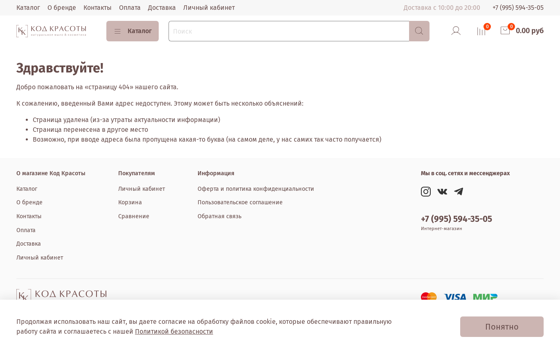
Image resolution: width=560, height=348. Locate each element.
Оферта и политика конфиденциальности (256, 188)
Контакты (97, 7)
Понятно (502, 327)
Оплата (130, 7)
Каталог (28, 7)
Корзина (130, 202)
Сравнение (133, 216)
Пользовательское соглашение (240, 202)
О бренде (61, 7)
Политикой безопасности (174, 331)
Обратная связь (219, 216)
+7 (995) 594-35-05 (518, 7)
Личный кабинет (209, 7)
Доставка (162, 7)
